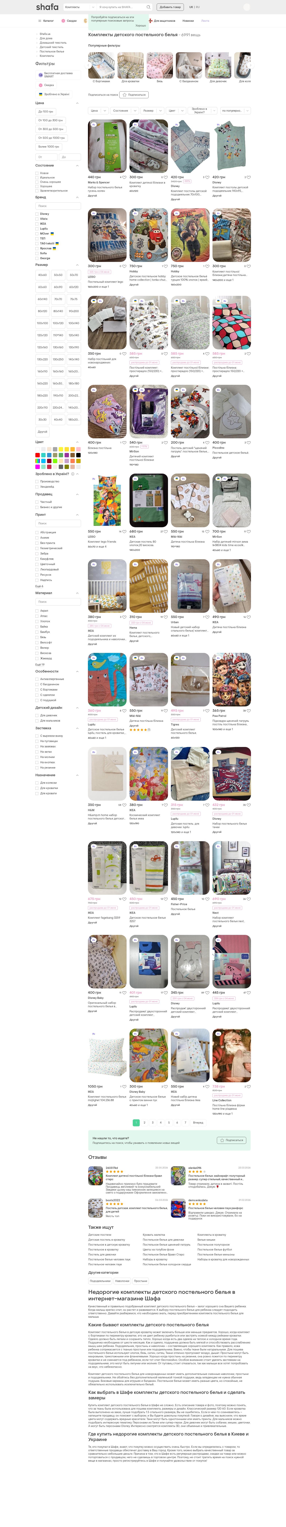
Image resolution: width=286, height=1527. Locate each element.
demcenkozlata (198, 1200)
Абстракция (45, 532)
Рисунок (43, 575)
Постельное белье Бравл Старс (163, 1254)
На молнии (45, 757)
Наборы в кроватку (155, 1259)
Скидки (69, 21)
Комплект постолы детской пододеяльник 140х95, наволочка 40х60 (230, 189)
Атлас (41, 616)
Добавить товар (170, 7)
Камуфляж (44, 559)
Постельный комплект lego (105, 282)
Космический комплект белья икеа (145, 816)
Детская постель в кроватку (106, 1240)
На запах (43, 752)
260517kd (112, 1168)
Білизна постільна (99, 448)
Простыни (140, 1281)
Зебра (42, 553)
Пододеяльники (100, 1281)
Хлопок (42, 621)
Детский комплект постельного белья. (184, 731)
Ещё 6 (39, 586)
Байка (41, 626)
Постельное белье (183, 909)
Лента (205, 21)
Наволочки (122, 1281)
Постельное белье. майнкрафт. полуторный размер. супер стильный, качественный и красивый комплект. (216, 1177)
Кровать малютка (154, 1235)
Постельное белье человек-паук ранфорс (215, 1208)
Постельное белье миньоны (216, 1254)
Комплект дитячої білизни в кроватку (147, 184)
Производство (47, 481)
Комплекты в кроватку (212, 1235)
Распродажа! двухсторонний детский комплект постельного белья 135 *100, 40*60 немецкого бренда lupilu (148, 1013)
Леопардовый (47, 569)
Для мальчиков (47, 720)
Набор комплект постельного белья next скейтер (228, 919)
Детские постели (99, 1235)
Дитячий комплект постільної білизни (142, 458)
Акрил (41, 611)
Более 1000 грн (48, 146)
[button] (88, 65)
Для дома (43, 38)
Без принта (45, 543)
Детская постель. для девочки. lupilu (185, 825)
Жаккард (43, 658)
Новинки (188, 21)
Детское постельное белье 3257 (148, 919)
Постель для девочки (102, 1254)
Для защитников (161, 21)
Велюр (42, 648)
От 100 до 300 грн (50, 120)
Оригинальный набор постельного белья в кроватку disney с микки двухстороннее (103, 1004)
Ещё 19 (40, 664)
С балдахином (47, 684)
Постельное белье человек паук (109, 1259)
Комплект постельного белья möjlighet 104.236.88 (107, 1098)
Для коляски (46, 783)
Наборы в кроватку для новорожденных (223, 1259)
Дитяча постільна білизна (188, 542)
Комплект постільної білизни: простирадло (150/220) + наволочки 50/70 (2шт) (190, 369)
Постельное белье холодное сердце (167, 1264)
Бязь (40, 637)
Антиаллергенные (49, 679)
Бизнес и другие (48, 507)
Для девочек (46, 715)
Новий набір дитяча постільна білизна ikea (185, 1098)
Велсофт (43, 642)
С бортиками (46, 689)
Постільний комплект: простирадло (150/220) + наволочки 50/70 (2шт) (145, 369)
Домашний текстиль (51, 43)
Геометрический (48, 548)
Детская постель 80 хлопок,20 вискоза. (143, 543)
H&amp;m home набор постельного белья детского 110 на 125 (107, 816)
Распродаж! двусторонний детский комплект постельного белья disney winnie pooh (188, 1010)
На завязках (45, 746)
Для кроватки (46, 788)
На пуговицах (46, 741)
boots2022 (113, 1200)
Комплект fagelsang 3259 (104, 918)
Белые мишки (206, 1240)
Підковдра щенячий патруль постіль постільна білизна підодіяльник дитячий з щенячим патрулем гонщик (230, 722)
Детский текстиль (49, 47)
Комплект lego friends (102, 542)
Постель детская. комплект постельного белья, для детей (137, 1209)
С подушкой (45, 700)
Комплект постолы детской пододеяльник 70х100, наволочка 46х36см (189, 192)
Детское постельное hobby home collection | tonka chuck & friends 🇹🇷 (148, 278)
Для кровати (46, 793)
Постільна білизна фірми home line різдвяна (228, 1107)
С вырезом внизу (49, 736)
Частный (43, 502)
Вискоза (43, 653)
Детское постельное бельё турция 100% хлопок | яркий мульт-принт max (189, 278)
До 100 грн (45, 111)
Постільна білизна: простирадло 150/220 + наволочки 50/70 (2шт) (227, 369)
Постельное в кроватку (103, 1249)
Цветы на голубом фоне (158, 1249)
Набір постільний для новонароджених (102, 360)
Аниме (42, 537)
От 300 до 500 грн (50, 129)
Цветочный (45, 564)
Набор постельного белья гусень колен (105, 189)
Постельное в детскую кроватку (109, 1244)
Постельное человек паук (105, 1264)
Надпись (43, 580)
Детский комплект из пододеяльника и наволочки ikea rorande (106, 637)
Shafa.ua (42, 34)
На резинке (45, 767)
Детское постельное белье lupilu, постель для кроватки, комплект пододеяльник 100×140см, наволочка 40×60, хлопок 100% (107, 731)
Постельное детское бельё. (230, 453)
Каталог (46, 21)
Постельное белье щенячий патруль (166, 1244)
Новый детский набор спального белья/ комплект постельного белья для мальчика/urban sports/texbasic (189, 629)
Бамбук (42, 632)
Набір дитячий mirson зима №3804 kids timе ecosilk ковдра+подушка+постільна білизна (230, 543)
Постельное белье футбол (215, 1249)
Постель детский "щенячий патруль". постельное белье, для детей (189, 449)
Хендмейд (44, 487)
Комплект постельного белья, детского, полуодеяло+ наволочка (145, 634)
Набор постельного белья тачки (229, 825)
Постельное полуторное (214, 1244)
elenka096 (194, 1168)
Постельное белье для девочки (163, 1240)
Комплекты (44, 56)
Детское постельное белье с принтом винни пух (148, 1098)
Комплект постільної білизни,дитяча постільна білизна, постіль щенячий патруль (229, 273)
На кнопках (45, 762)
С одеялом (45, 695)
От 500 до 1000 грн (51, 138)
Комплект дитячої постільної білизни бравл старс (134, 1177)
